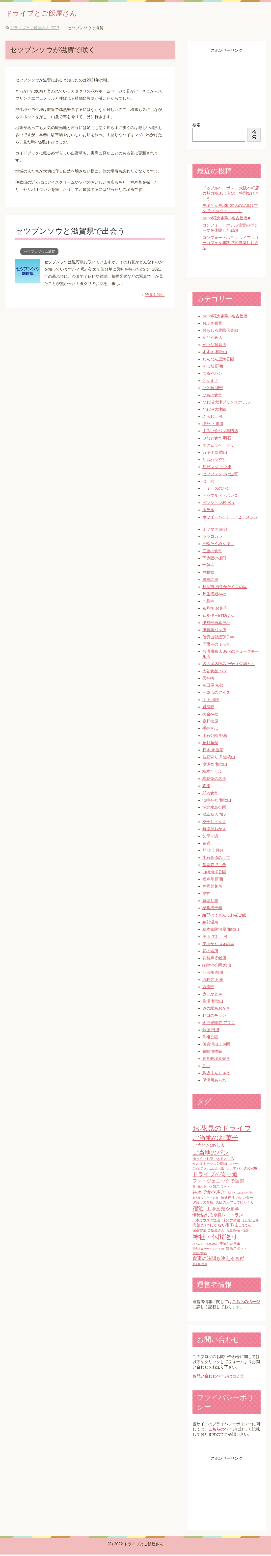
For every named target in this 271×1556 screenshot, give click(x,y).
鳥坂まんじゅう (216, 1074)
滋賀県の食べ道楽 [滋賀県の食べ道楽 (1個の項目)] (238, 1231)
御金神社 (210, 715)
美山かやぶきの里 (218, 945)
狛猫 (206, 845)
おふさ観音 (212, 325)
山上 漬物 (210, 701)
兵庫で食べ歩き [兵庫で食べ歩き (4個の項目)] (208, 1193)
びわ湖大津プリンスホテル (226, 404)
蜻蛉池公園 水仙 (216, 967)
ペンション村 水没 (218, 504)
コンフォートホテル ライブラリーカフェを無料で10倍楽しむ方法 (230, 244)
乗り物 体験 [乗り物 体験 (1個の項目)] (199, 1188)
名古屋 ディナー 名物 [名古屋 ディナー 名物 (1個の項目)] (205, 1199)
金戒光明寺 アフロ (218, 1024)
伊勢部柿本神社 (216, 624)
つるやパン (212, 375)
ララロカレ (212, 538)
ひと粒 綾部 (212, 389)
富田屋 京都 (212, 687)
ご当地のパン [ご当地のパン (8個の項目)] (210, 1154)
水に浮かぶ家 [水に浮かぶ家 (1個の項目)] (250, 1221)
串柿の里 (210, 581)
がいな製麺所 (214, 346)
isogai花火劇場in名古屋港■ (226, 219)
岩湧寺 (208, 708)
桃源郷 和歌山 (214, 766)
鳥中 (206, 1067)
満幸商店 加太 (214, 816)
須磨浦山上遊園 (216, 1046)
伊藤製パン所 (214, 631)
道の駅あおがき (216, 1010)
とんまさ (210, 382)
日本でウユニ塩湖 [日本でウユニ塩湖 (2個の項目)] (206, 1222)
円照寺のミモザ (216, 646)
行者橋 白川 (212, 974)
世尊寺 (208, 567)
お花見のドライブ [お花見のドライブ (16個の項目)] (221, 1130)
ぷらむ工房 (212, 418)
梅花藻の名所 (214, 780)
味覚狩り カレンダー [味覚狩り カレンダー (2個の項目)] (237, 1199)
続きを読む (155, 296)
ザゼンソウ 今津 (216, 468)
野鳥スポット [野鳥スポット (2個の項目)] (236, 1250)
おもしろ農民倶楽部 (220, 332)
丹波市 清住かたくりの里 (224, 588)
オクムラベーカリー (220, 447)
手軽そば (210, 730)
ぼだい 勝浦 (212, 425)
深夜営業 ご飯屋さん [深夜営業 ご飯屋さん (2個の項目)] (208, 1232)
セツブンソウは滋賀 (39, 253)
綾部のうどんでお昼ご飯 (224, 916)
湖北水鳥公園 (214, 809)
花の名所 (210, 952)
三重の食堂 (212, 552)
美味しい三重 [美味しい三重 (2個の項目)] (229, 1245)
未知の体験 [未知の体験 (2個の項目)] (231, 1222)
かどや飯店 (212, 339)
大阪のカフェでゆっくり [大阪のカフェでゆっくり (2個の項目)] (235, 1204)
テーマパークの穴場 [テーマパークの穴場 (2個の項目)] (241, 1170)
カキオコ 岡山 (214, 454)
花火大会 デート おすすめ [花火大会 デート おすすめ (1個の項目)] (208, 1250)
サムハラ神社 (214, 461)
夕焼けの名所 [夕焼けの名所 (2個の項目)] (202, 1204)
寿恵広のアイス (216, 694)
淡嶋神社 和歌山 (216, 802)
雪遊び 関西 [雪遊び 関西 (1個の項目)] (199, 1254)
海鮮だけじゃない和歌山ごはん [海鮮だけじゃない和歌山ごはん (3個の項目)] (221, 1226)
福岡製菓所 (212, 888)
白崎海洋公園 (214, 873)
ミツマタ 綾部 (214, 531)
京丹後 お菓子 (214, 610)
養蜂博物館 (212, 1053)
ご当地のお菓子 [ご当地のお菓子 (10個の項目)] (215, 1139)
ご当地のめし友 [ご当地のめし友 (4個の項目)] (208, 1146)
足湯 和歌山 (212, 1003)
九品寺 (208, 603)
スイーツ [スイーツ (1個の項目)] (235, 1165)
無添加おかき (214, 830)
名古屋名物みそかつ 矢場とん (228, 665)
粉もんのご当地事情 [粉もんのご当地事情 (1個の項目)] (204, 1245)
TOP (34, 29)
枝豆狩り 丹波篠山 (218, 758)
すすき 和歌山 (214, 353)
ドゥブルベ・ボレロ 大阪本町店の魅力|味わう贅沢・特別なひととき (230, 194)
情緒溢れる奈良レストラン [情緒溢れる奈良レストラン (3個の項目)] (217, 1216)
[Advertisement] (226, 86)
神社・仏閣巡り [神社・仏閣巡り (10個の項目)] (215, 1238)
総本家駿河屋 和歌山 (220, 931)
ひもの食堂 (212, 396)
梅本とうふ (212, 773)
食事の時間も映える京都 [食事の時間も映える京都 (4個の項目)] (218, 1259)
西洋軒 (208, 988)
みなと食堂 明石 (216, 439)
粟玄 (206, 895)
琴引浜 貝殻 (212, 852)
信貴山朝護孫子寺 (218, 638)
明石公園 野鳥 (214, 737)
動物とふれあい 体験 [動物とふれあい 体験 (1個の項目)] (240, 1194)
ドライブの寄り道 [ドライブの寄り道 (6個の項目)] (215, 1176)
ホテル (208, 511)
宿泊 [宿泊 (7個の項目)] (198, 1210)
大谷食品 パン (214, 672)
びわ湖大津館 (214, 411)
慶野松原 (210, 723)
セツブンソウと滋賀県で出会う (75, 232)
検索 (196, 126)
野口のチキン (214, 1017)
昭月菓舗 (210, 744)
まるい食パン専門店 (220, 432)
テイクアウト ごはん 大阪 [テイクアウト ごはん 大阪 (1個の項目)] (208, 1169)
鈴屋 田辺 (210, 1031)
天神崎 (208, 680)
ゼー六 (208, 482)
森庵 (206, 787)
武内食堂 (210, 794)
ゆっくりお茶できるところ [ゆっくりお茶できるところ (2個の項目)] (213, 1160)
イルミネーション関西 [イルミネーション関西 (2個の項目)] (209, 1165)
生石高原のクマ (216, 859)
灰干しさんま (214, 823)
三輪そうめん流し (218, 545)
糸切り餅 (210, 902)
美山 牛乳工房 (214, 938)
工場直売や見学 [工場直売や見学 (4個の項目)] (222, 1210)
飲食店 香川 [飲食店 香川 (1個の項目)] (199, 1265)
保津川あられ (214, 1081)
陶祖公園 (210, 1038)
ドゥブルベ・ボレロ (220, 497)
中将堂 (208, 574)
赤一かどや (212, 995)
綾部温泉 (210, 924)
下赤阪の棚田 (214, 559)
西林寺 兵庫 (212, 981)
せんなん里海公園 (218, 360)
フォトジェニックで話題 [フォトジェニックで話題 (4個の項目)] (218, 1182)
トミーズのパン (216, 490)
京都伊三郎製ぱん (218, 617)
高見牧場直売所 (216, 1060)
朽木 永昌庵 (212, 751)
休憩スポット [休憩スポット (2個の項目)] (219, 1188)
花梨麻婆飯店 (214, 959)
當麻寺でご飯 (214, 866)
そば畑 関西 (212, 368)
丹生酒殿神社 (214, 595)
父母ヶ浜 (210, 837)
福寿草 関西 (212, 880)
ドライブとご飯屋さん (51, 13)
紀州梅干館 (212, 909)
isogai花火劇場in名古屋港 (224, 317)
